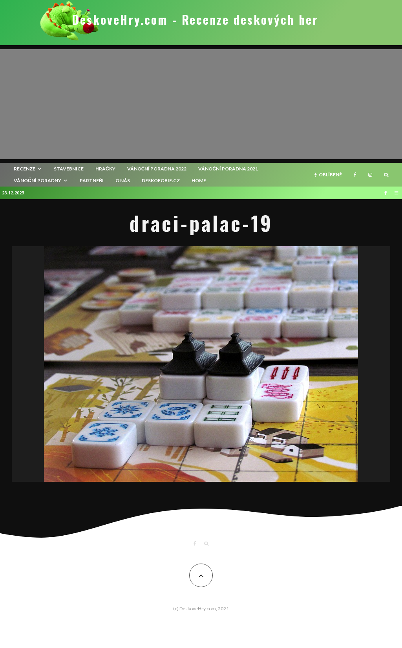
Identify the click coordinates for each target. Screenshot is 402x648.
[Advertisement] (201, 104)
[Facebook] (355, 175)
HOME (199, 180)
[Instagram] (370, 175)
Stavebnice (69, 169)
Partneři (92, 180)
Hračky (105, 169)
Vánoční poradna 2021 (228, 169)
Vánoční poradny (37, 180)
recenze (24, 169)
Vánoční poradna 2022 (157, 169)
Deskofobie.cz (161, 180)
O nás (122, 180)
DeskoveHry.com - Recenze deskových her (195, 20)
